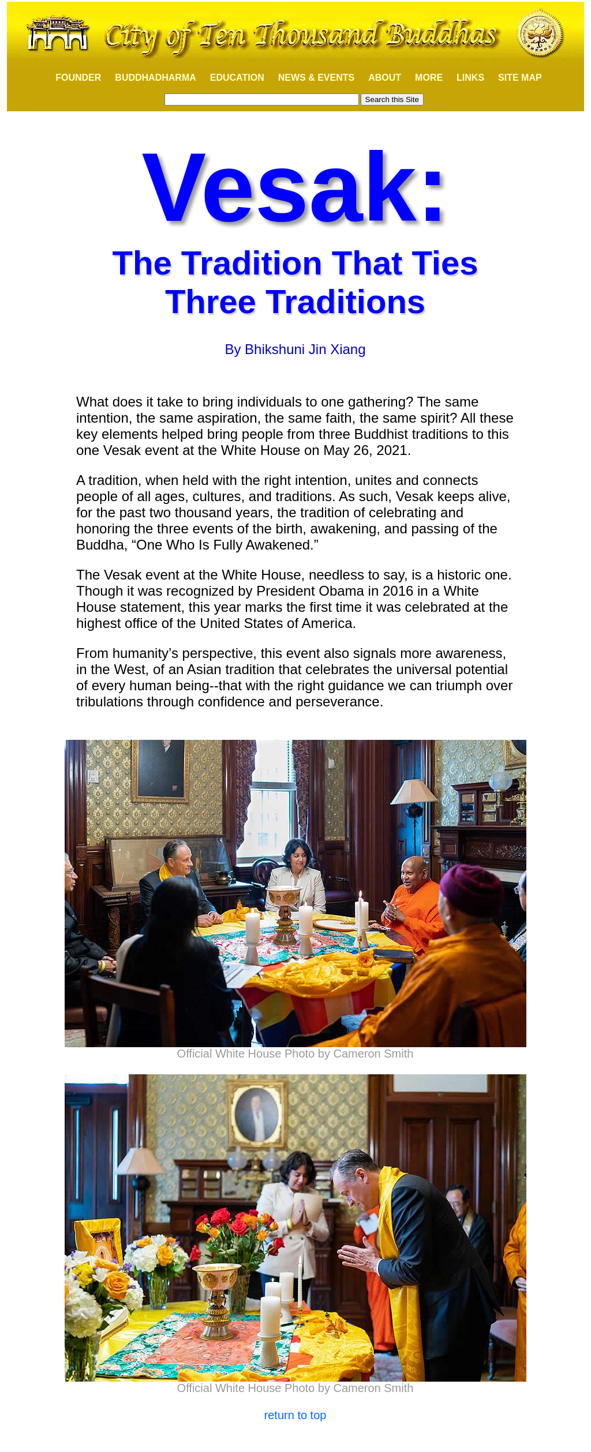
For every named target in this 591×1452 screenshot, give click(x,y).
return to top (295, 1415)
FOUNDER (72, 77)
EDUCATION (237, 77)
